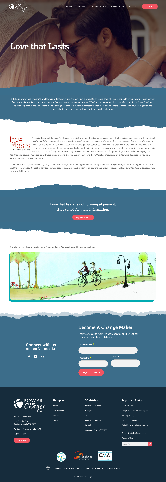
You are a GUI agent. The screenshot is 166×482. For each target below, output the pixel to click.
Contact (134, 6)
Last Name (116, 356)
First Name (84, 358)
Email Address (86, 344)
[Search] (150, 444)
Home (69, 6)
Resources (117, 6)
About (81, 6)
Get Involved (98, 6)
